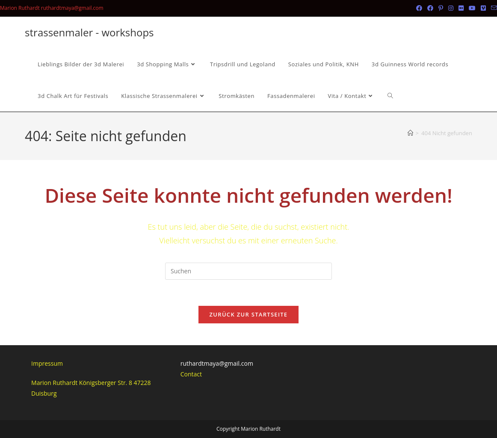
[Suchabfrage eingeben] (248, 271)
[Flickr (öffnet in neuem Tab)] (461, 8)
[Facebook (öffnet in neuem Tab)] (419, 8)
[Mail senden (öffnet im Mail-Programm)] (492, 8)
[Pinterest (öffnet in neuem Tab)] (441, 8)
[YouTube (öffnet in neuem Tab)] (472, 8)
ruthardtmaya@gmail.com (216, 363)
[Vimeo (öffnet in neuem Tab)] (483, 8)
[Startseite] (410, 133)
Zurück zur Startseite (249, 314)
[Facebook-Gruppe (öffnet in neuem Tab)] (430, 8)
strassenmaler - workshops (89, 32)
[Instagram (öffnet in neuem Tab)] (451, 8)
